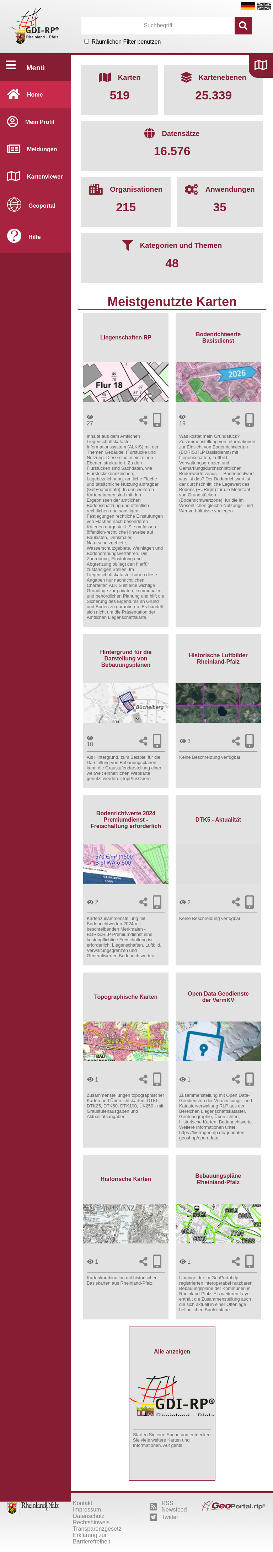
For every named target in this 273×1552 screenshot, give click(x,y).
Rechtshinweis (91, 1522)
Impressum (87, 1510)
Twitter (164, 1517)
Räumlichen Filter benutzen (126, 42)
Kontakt (82, 1503)
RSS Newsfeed (168, 1506)
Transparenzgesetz (97, 1529)
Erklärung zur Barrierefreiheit (91, 1538)
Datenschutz (89, 1516)
